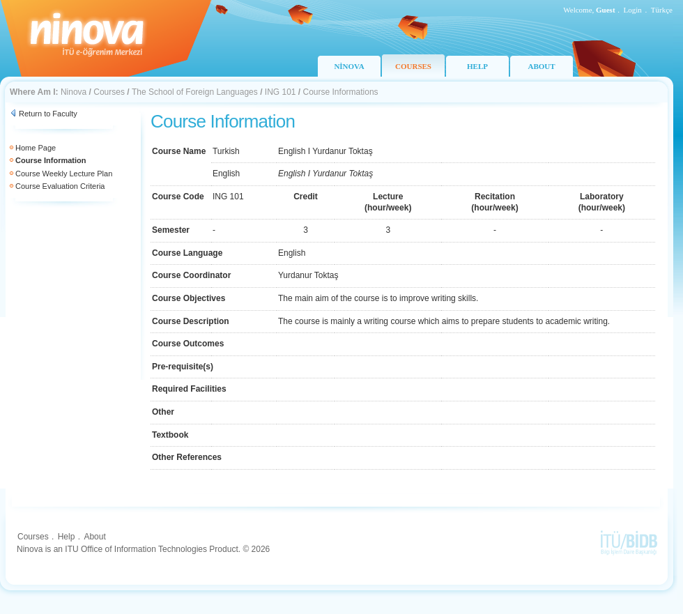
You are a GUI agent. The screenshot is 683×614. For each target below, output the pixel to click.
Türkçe (662, 10)
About (94, 537)
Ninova (73, 92)
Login (633, 10)
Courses (109, 92)
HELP (477, 66)
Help (66, 537)
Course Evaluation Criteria (60, 186)
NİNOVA (349, 66)
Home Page (35, 148)
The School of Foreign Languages (195, 92)
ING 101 (280, 92)
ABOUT (541, 66)
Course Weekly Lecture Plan (63, 173)
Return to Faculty (48, 113)
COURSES (413, 66)
